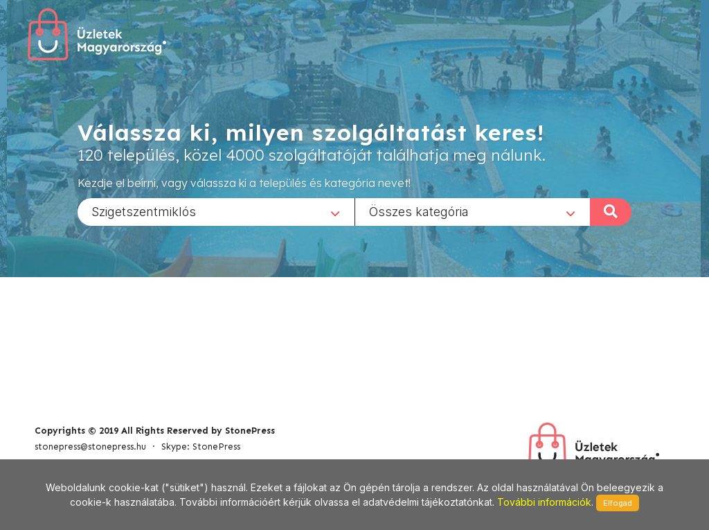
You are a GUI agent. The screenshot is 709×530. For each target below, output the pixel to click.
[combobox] (216, 211)
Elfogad (617, 503)
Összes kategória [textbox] (419, 211)
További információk (544, 502)
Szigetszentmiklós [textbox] (143, 211)
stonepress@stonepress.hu (90, 446)
